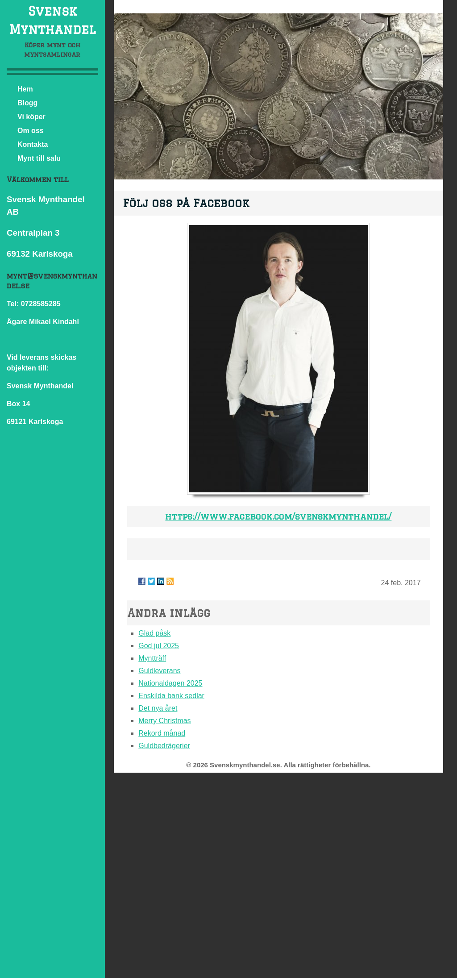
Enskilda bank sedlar (171, 695)
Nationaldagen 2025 (170, 683)
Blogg (27, 103)
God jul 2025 (158, 645)
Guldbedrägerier (164, 745)
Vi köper (31, 117)
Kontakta (32, 144)
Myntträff (152, 658)
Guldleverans (159, 670)
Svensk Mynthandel (52, 20)
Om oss (30, 130)
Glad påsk (154, 633)
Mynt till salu (39, 158)
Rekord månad (161, 733)
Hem (25, 89)
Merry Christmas (164, 720)
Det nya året (157, 708)
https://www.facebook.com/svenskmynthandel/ (278, 516)
